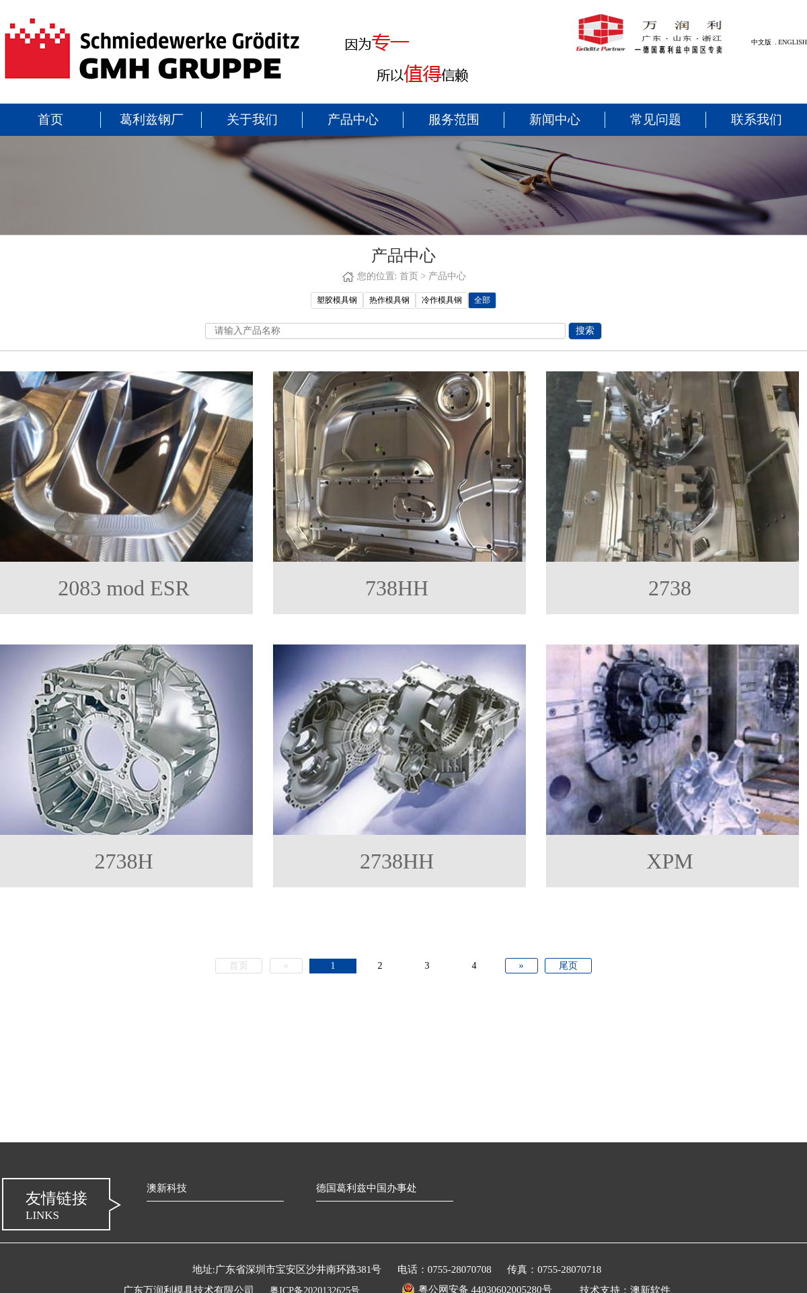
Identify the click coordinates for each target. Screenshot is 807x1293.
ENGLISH (792, 42)
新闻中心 (554, 119)
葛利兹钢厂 (152, 119)
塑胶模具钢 (337, 300)
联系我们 (756, 119)
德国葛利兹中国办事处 (366, 1188)
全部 (482, 300)
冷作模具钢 (442, 300)
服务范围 (453, 119)
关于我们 (252, 119)
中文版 (761, 42)
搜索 (585, 331)
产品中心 (353, 119)
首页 (50, 119)
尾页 (568, 966)
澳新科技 (167, 1188)
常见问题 (655, 119)
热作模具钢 (389, 300)
